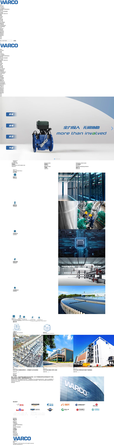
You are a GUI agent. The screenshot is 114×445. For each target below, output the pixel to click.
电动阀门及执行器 (4, 13)
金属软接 (2, 24)
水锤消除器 (2, 26)
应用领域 (2, 31)
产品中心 (2, 7)
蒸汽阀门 (2, 28)
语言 (1, 36)
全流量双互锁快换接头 (5, 9)
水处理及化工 (3, 84)
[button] (112, 128)
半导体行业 (2, 81)
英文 (1, 38)
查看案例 (15, 178)
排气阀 (1, 21)
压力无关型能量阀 (4, 11)
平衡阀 (1, 12)
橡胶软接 (2, 23)
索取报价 (2, 92)
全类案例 (2, 78)
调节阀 (1, 10)
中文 (1, 37)
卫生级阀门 (2, 8)
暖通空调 (2, 80)
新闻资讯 (2, 33)
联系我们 (2, 35)
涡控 (14, 442)
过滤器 (1, 16)
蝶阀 (1, 14)
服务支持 (2, 32)
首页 (1, 4)
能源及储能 (2, 83)
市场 (1, 52)
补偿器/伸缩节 (3, 25)
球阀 (1, 18)
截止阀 (1, 19)
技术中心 (2, 87)
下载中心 (2, 86)
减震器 (1, 29)
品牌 (1, 51)
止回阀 (1, 20)
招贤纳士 (2, 34)
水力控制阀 (2, 22)
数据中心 (2, 79)
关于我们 (2, 6)
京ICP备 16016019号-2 (18, 444)
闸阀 (1, 15)
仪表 (1, 27)
